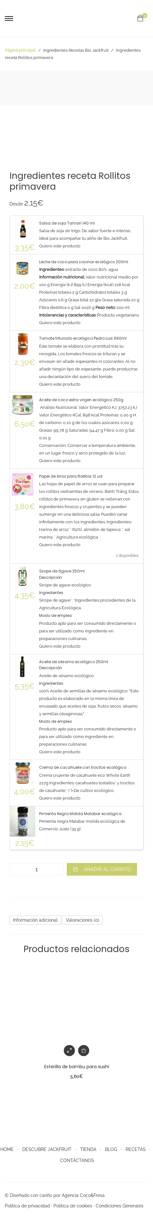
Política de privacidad (27, 1205)
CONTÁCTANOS (77, 1160)
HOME (7, 1149)
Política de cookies (72, 1205)
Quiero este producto (59, 246)
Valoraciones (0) (82, 920)
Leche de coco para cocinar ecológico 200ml (83, 262)
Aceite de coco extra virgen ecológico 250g (81, 399)
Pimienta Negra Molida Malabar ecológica (80, 813)
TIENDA (88, 1149)
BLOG (111, 1149)
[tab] (35, 920)
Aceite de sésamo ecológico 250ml (73, 661)
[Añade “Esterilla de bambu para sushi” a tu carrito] (83, 1050)
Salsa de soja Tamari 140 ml (67, 223)
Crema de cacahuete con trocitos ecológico (82, 767)
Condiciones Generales (119, 1205)
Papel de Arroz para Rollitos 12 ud (70, 476)
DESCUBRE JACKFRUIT (47, 1149)
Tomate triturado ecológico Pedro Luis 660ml (83, 338)
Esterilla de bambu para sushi (76, 1066)
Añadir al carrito (107, 869)
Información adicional (35, 920)
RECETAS (136, 1149)
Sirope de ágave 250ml (62, 571)
